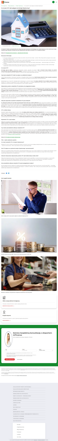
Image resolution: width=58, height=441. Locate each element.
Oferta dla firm (16, 402)
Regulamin (18, 375)
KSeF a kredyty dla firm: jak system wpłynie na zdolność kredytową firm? (14, 215)
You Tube (19, 436)
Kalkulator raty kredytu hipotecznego (22, 386)
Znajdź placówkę (20, 427)
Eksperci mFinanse (17, 400)
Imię (6, 349)
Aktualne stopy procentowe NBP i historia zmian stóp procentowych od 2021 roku (16, 254)
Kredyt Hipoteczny (19, 5)
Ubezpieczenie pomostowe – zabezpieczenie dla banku (17, 52)
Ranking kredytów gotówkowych (21, 398)
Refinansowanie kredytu (18, 391)
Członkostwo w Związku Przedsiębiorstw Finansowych (26, 414)
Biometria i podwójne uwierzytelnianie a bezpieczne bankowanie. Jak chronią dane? (16, 292)
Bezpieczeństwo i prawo (18, 411)
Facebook (19, 432)
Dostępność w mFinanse (18, 416)
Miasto (40, 349)
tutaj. (8, 370)
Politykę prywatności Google (23, 375)
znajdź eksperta (6, 320)
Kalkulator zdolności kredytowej (21, 389)
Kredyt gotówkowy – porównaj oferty (22, 395)
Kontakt (15, 409)
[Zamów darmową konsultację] (53, 2)
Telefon (23, 349)
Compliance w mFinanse (18, 418)
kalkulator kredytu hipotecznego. (14, 134)
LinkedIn (19, 434)
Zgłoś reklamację (17, 420)
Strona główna (4, 5)
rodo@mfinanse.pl (23, 369)
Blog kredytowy (11, 5)
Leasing (15, 404)
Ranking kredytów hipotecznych (20, 393)
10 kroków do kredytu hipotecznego (13, 137)
